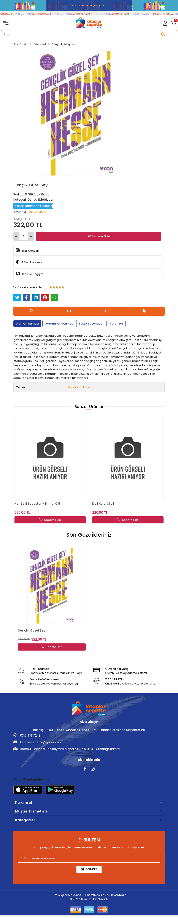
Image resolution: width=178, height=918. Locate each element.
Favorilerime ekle (27, 287)
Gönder (89, 869)
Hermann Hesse (79, 387)
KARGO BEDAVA (13, 14)
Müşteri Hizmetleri (31, 811)
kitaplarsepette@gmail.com (37, 742)
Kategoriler (25, 820)
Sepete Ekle (98, 236)
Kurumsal (23, 802)
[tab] (27, 323)
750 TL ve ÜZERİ (33, 14)
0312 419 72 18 (26, 735)
